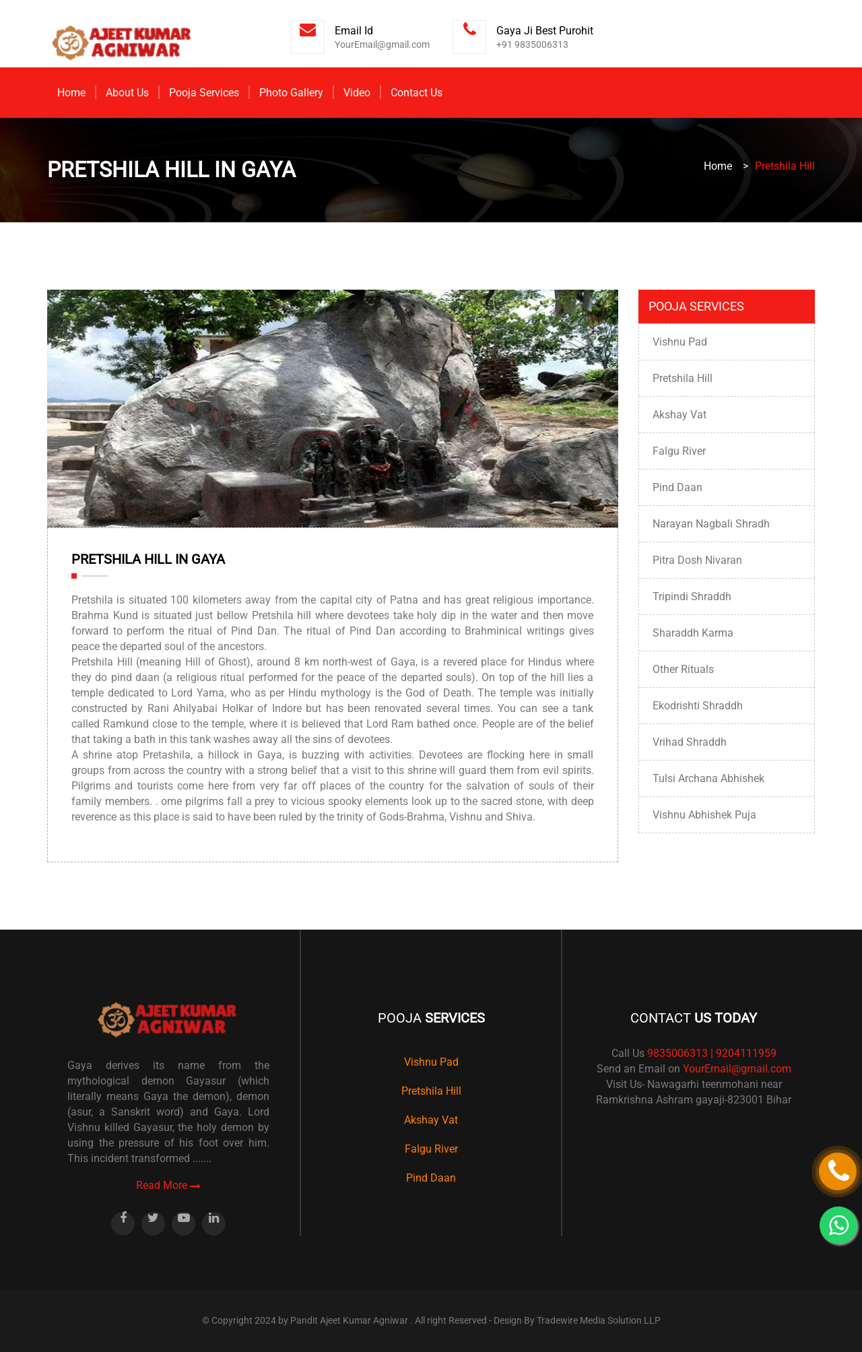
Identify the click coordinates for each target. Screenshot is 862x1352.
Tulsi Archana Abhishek (708, 778)
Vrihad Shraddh (690, 742)
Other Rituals (683, 669)
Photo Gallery (291, 92)
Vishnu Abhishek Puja (704, 814)
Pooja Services (204, 92)
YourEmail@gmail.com (737, 1068)
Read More (168, 1186)
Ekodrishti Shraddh (698, 705)
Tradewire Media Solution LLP (599, 1320)
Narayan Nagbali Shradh (711, 523)
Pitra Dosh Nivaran (697, 560)
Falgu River (679, 451)
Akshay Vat (679, 414)
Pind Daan (677, 487)
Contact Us (416, 92)
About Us (127, 92)
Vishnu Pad (680, 341)
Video (356, 92)
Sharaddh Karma (693, 632)
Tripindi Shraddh (692, 596)
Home (71, 92)
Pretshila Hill (682, 378)
